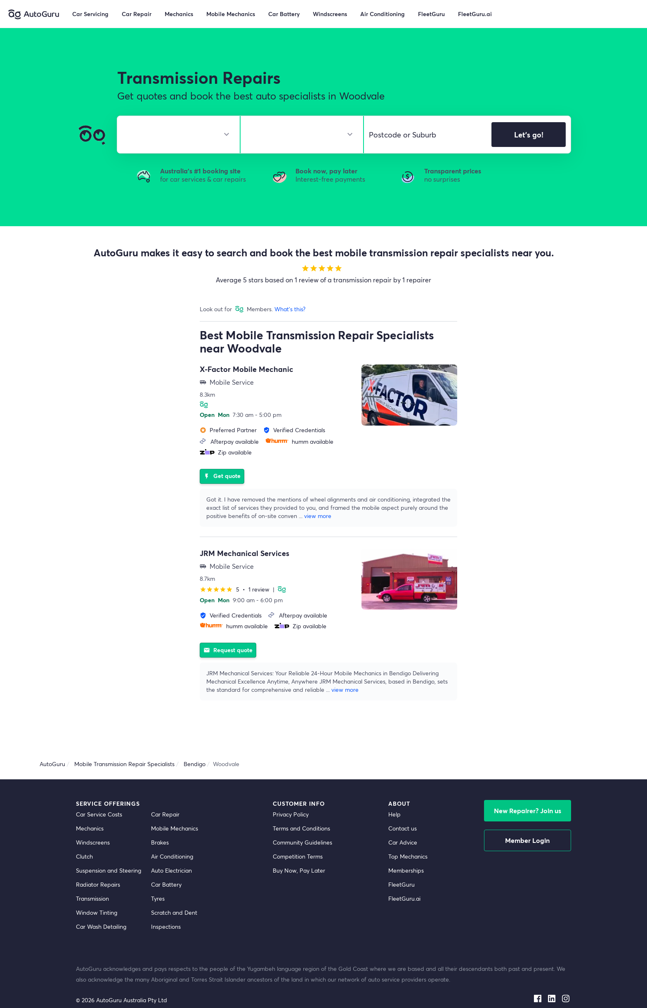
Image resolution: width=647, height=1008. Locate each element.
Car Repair (136, 14)
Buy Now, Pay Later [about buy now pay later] (299, 852)
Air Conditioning (172, 838)
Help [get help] (394, 796)
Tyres (158, 880)
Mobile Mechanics (230, 14)
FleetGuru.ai (475, 14)
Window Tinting (96, 894)
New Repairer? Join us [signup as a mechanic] (527, 792)
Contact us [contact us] (402, 810)
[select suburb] (425, 134)
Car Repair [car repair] (165, 796)
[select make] (175, 134)
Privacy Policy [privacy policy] (291, 796)
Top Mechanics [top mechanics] (407, 838)
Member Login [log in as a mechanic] (527, 822)
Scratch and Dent (174, 894)
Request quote (228, 630)
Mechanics (179, 14)
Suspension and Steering (108, 852)
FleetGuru (431, 14)
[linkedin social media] (551, 978)
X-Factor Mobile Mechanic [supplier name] (246, 369)
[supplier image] (409, 395)
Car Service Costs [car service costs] (99, 796)
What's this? (289, 309)
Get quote (222, 465)
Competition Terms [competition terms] (298, 838)
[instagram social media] (565, 978)
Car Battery (166, 866)
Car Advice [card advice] (402, 824)
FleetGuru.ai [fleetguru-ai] (404, 880)
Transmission (92, 880)
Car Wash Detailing (101, 908)
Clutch (84, 838)
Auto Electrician (171, 852)
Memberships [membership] (406, 852)
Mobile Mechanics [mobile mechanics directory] (174, 810)
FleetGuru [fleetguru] (401, 866)
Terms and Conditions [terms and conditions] (301, 810)
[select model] (298, 134)
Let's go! (528, 135)
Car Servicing (90, 14)
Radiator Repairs (98, 866)
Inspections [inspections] (166, 908)
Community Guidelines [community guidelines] (302, 824)
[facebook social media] (537, 978)
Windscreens (93, 824)
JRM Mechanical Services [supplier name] (244, 544)
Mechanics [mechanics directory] (90, 810)
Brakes (160, 824)
